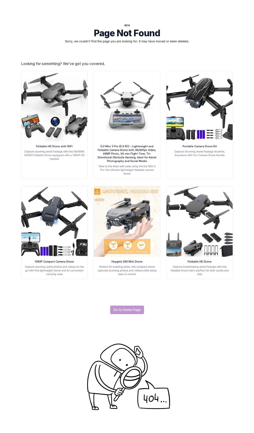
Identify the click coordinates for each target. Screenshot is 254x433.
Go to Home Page (127, 310)
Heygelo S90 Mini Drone (127, 261)
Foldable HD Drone (200, 261)
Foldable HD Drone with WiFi (54, 146)
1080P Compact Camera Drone (54, 261)
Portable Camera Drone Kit (199, 146)
